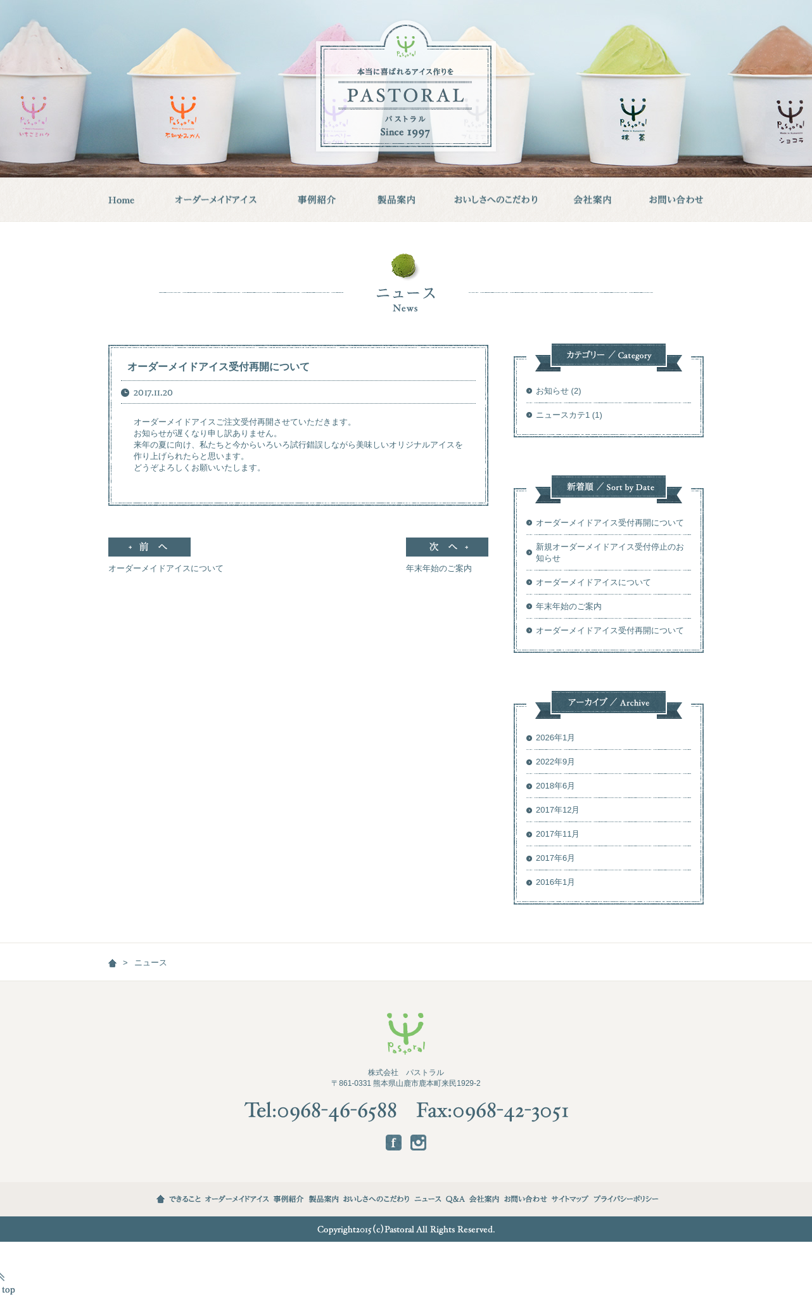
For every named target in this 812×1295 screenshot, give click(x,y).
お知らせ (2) (558, 391)
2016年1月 (555, 882)
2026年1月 (555, 737)
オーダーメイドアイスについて (166, 563)
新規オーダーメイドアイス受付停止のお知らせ (610, 552)
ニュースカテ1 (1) (569, 415)
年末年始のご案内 (447, 563)
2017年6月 (555, 858)
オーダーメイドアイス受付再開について (218, 366)
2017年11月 (558, 834)
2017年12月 (558, 810)
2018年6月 (555, 785)
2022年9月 (555, 761)
